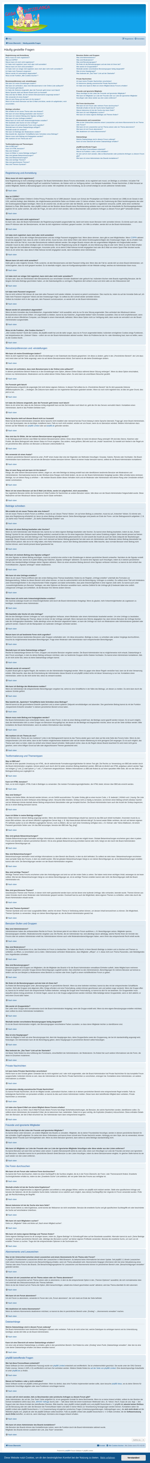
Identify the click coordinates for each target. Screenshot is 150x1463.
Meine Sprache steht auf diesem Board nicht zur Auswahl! (26, 92)
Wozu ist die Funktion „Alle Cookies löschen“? (22, 75)
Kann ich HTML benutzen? (15, 148)
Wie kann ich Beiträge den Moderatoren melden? (23, 132)
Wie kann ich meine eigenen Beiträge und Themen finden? (97, 115)
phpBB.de (50, 426)
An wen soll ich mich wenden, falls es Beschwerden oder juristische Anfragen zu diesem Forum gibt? (110, 155)
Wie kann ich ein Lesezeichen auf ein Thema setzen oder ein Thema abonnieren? (105, 127)
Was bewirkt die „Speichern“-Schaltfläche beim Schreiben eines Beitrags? (32, 134)
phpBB (67, 1451)
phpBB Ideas (117, 1384)
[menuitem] (8, 39)
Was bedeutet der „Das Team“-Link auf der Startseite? (95, 73)
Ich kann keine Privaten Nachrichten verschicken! (93, 81)
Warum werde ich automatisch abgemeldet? (21, 73)
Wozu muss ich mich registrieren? (18, 57)
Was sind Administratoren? (85, 57)
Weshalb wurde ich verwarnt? (16, 129)
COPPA (134, 238)
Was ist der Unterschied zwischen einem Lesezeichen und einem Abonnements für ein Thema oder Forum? (109, 123)
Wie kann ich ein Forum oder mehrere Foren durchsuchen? (97, 106)
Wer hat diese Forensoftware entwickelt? (90, 149)
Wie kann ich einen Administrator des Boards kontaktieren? (97, 158)
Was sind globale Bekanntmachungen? (19, 155)
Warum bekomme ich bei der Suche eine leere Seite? (95, 110)
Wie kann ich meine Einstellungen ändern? (21, 83)
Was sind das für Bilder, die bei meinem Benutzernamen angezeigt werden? (33, 95)
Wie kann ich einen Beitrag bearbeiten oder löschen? (24, 114)
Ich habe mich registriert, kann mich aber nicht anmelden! (26, 64)
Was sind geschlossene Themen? (18, 162)
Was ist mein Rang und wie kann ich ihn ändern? (23, 99)
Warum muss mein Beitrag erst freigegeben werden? (24, 136)
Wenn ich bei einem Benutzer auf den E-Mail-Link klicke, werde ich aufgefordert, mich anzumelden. (36, 103)
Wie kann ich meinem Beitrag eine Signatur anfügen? (25, 116)
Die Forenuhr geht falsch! (15, 88)
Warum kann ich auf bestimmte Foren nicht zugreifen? (25, 125)
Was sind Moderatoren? (84, 60)
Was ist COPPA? (12, 60)
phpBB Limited (33, 426)
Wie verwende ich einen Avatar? (17, 97)
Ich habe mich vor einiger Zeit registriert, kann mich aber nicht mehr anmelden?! (34, 69)
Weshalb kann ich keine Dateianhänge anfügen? (23, 127)
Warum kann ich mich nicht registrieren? (20, 62)
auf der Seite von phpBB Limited (103, 1368)
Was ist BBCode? (12, 146)
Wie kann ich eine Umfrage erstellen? (19, 118)
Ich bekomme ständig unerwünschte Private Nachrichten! (96, 83)
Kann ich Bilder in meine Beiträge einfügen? (21, 153)
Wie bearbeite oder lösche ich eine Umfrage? (22, 123)
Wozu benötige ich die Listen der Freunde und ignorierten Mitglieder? (101, 93)
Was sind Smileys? (12, 151)
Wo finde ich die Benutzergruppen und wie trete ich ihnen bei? (98, 64)
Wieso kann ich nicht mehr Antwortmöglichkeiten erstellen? (27, 120)
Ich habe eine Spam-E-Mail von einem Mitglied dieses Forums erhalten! (101, 86)
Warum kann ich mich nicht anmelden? (19, 67)
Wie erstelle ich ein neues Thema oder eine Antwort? (24, 111)
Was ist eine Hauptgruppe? (86, 71)
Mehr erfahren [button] (107, 1457)
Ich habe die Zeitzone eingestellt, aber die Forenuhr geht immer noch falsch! (33, 90)
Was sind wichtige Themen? (16, 160)
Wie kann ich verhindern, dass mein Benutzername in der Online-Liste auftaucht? (35, 86)
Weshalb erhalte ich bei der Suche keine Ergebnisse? (95, 108)
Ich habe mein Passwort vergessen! (18, 71)
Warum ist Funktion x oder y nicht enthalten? (92, 151)
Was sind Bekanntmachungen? (17, 158)
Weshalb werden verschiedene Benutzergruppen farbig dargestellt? (100, 69)
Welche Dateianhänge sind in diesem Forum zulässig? (95, 139)
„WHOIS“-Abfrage (42, 1402)
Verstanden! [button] (134, 1458)
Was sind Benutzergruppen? (86, 62)
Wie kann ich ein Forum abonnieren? (89, 129)
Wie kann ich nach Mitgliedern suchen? (90, 112)
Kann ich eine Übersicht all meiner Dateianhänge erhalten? (97, 141)
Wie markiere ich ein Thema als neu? (19, 138)
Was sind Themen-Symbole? (16, 164)
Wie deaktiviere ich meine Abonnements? (91, 131)
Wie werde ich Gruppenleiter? (87, 67)
